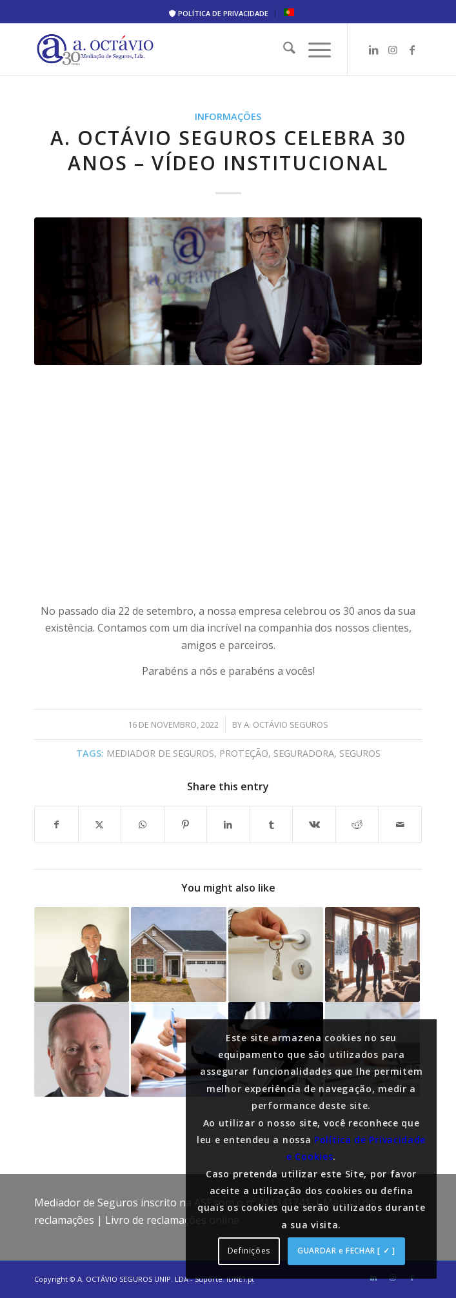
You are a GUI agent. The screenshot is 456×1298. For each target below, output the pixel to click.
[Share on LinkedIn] (228, 824)
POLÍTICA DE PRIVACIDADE (218, 13)
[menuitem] (219, 13)
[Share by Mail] (400, 824)
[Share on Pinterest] (185, 824)
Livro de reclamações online (172, 1220)
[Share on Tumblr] (271, 824)
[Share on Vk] (314, 824)
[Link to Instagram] (392, 49)
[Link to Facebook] (412, 49)
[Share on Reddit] (357, 824)
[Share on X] (100, 824)
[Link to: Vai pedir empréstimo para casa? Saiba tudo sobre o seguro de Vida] (178, 954)
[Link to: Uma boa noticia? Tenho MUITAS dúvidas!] (81, 954)
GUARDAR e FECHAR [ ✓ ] (346, 1250)
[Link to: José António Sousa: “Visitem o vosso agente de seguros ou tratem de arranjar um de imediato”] (81, 1049)
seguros (360, 753)
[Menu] (313, 49)
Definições (249, 1250)
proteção (243, 753)
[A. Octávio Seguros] (189, 49)
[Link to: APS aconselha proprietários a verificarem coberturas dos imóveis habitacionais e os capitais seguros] (275, 954)
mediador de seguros (160, 753)
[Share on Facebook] (56, 824)
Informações (228, 116)
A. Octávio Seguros (286, 724)
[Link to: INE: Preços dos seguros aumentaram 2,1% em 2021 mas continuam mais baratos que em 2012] (178, 1049)
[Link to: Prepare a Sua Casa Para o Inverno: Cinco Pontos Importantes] (372, 954)
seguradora (303, 753)
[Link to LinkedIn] (373, 49)
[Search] (282, 49)
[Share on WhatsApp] (142, 824)
